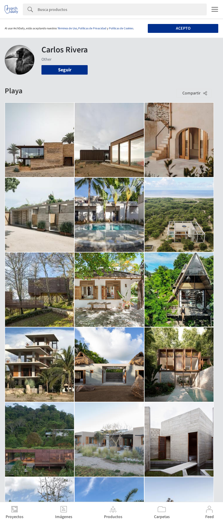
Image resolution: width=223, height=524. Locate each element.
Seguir (64, 70)
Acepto (183, 28)
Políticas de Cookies (121, 28)
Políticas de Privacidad (92, 28)
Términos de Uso (67, 28)
